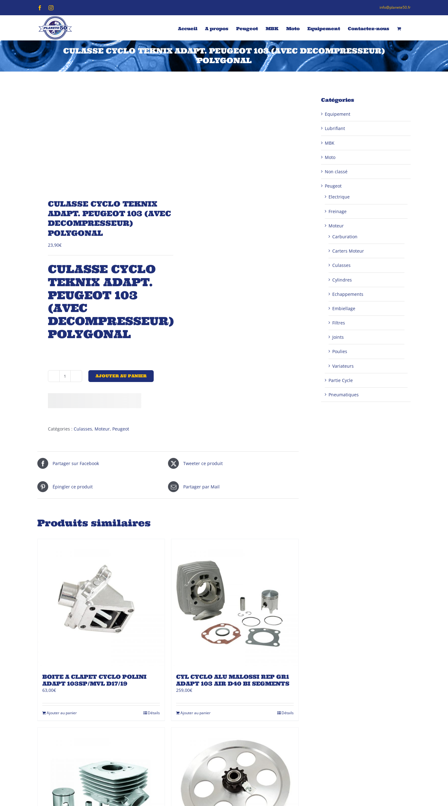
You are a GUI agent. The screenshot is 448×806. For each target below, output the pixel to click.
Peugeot (120, 429)
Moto (330, 157)
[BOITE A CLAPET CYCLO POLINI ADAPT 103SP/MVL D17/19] (101, 602)
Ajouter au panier (121, 376)
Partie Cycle (341, 380)
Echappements (347, 294)
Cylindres (342, 280)
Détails (154, 712)
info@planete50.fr (395, 7)
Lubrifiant (335, 128)
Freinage (338, 211)
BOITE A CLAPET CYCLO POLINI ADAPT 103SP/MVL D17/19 (94, 680)
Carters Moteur (348, 251)
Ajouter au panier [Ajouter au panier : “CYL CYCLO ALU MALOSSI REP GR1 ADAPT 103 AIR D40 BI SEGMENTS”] (195, 712)
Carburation (344, 237)
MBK (329, 143)
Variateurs (343, 366)
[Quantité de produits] (65, 376)
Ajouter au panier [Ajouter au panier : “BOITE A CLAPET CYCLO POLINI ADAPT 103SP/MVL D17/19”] (62, 712)
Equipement (337, 114)
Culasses (83, 429)
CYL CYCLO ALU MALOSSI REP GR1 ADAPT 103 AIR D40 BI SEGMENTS (232, 680)
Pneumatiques (344, 395)
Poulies (339, 351)
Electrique (339, 197)
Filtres (338, 323)
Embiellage (343, 308)
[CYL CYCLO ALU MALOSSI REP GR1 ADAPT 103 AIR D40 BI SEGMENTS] (234, 602)
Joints (338, 337)
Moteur (102, 429)
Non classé (336, 172)
